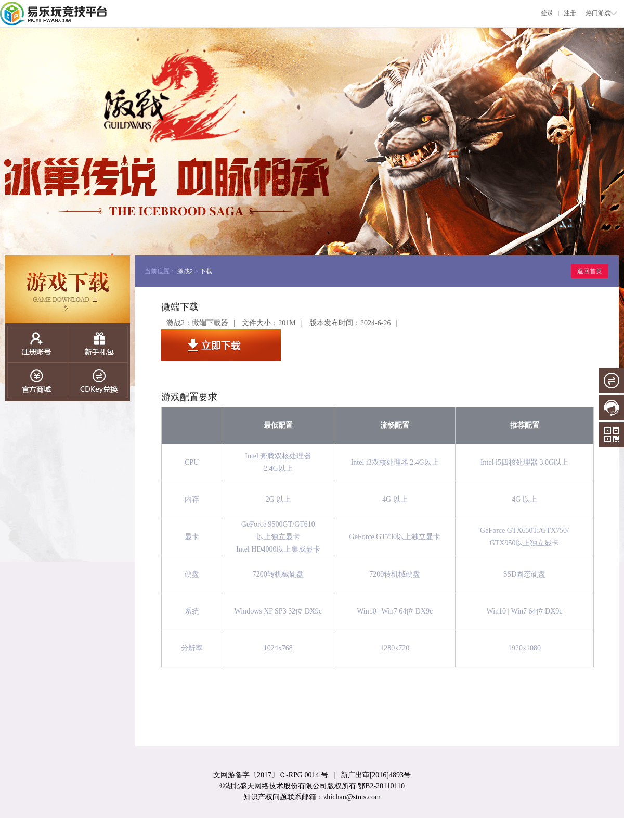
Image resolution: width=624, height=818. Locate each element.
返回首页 (589, 271)
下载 (206, 271)
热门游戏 (601, 13)
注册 (570, 13)
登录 (547, 13)
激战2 (185, 271)
